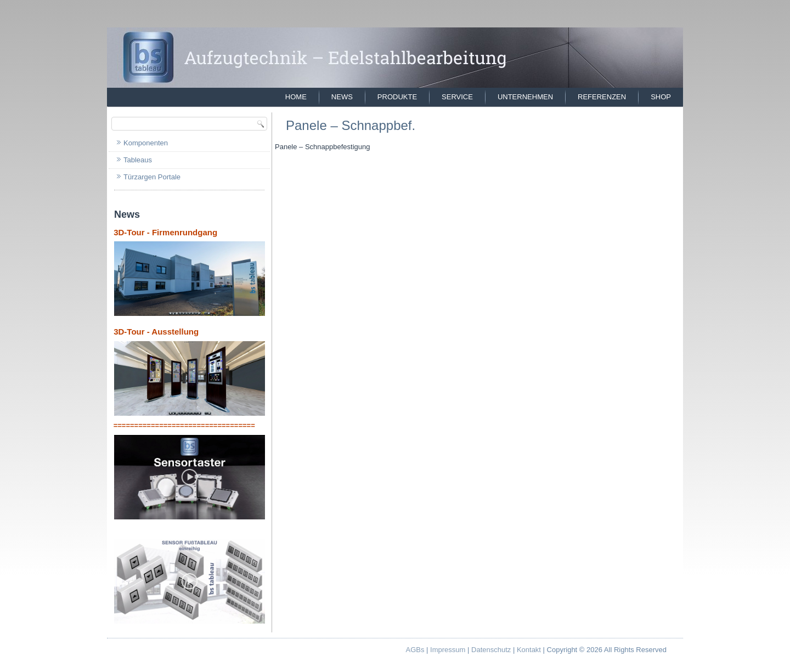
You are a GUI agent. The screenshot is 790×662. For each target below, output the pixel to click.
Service (457, 97)
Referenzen (602, 97)
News (342, 97)
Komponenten (145, 143)
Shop (661, 97)
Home (296, 97)
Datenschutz (491, 650)
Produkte (397, 97)
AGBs (415, 650)
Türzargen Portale (151, 177)
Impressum (447, 650)
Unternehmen (525, 97)
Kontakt (529, 650)
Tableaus (137, 160)
